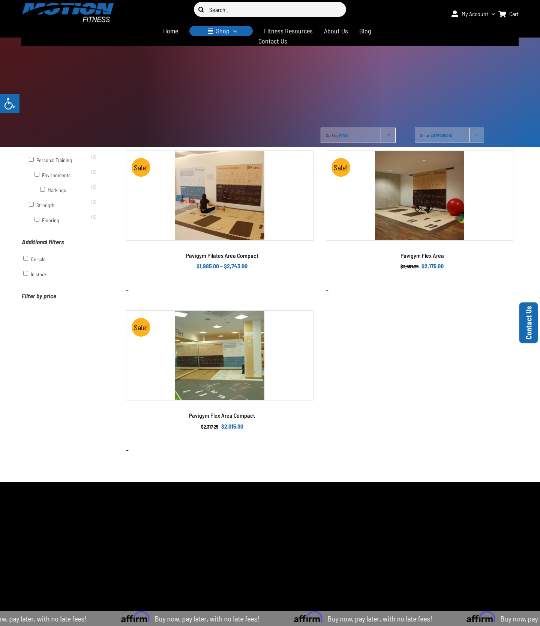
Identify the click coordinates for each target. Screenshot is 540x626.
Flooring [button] (50, 220)
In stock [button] (38, 274)
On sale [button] (38, 259)
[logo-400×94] (68, 5)
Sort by (337, 135)
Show (436, 135)
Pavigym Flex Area (422, 255)
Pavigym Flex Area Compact (222, 415)
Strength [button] (45, 205)
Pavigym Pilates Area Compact (222, 255)
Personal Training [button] (54, 160)
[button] (10, 103)
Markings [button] (57, 190)
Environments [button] (56, 175)
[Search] (201, 9)
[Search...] (270, 9)
